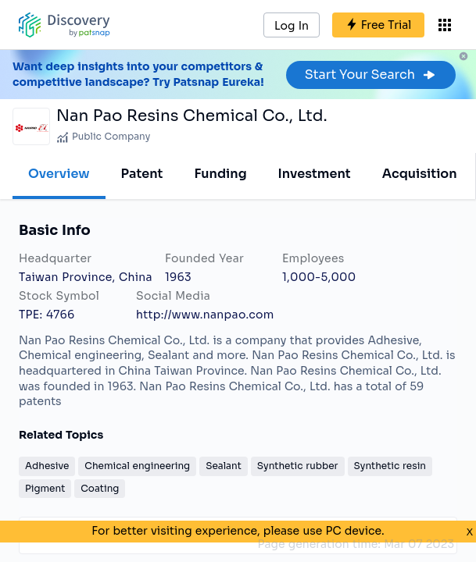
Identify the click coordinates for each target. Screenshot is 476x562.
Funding (220, 173)
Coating (100, 488)
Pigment (45, 488)
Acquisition (419, 173)
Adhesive (47, 465)
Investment (314, 173)
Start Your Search (371, 74)
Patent (142, 173)
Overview (59, 173)
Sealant (224, 465)
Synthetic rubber (297, 465)
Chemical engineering (137, 465)
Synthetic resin (390, 465)
